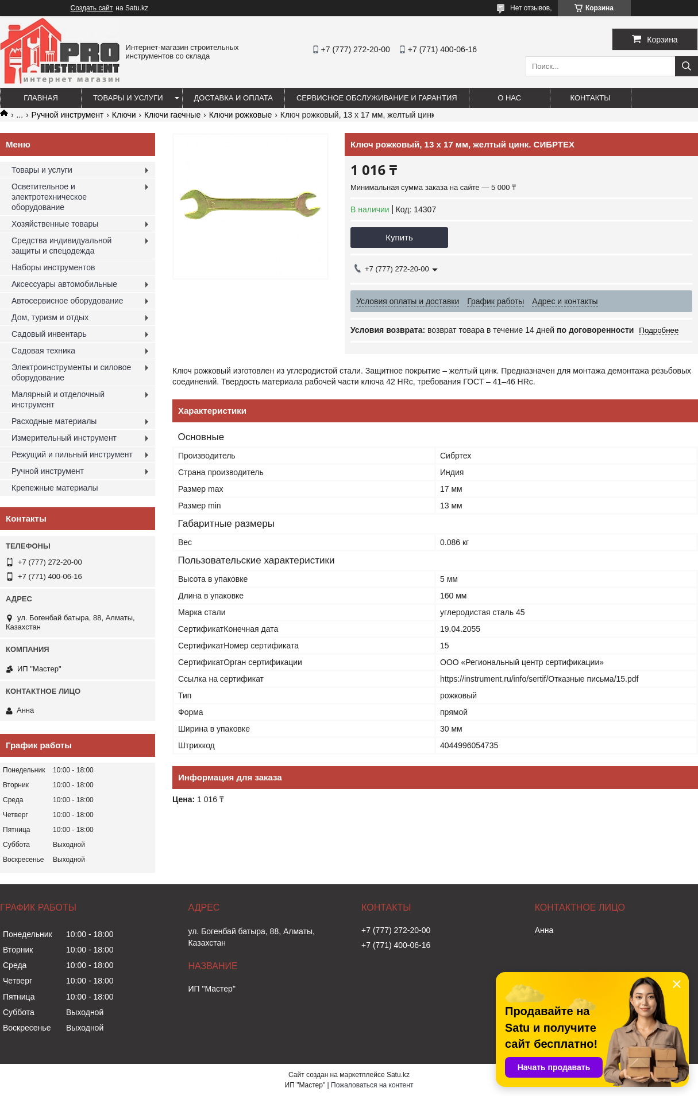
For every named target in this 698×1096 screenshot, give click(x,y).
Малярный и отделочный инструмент (58, 399)
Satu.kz (398, 1075)
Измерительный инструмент (64, 437)
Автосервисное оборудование (67, 300)
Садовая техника (43, 350)
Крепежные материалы (54, 487)
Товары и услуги (128, 98)
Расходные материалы (54, 421)
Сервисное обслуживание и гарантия (376, 98)
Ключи (124, 114)
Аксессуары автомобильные (64, 284)
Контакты (590, 98)
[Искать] (686, 66)
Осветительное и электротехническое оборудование (49, 197)
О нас (509, 98)
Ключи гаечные (172, 114)
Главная (41, 98)
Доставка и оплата (233, 98)
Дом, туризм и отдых (49, 317)
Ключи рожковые (240, 114)
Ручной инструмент (68, 114)
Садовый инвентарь (49, 334)
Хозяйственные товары (54, 223)
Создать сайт (92, 8)
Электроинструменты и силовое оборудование (71, 372)
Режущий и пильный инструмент (72, 454)
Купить (398, 237)
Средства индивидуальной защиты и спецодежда (61, 245)
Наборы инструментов (53, 267)
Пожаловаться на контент (372, 1085)
